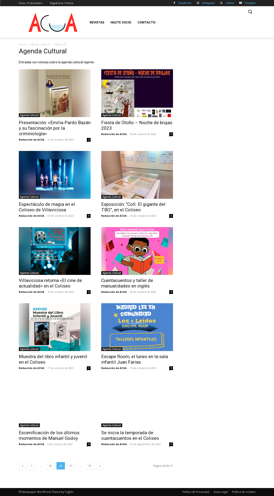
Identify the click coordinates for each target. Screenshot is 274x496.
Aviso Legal (221, 492)
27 (70, 466)
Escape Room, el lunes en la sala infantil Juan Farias (134, 359)
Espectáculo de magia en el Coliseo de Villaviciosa (47, 207)
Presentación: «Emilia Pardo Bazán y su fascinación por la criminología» (55, 128)
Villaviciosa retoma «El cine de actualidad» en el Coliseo (50, 283)
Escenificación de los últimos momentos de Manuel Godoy (49, 435)
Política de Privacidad (195, 492)
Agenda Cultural (40, 44)
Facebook (184, 3)
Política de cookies (243, 492)
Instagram (208, 3)
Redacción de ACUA (31, 139)
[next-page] (100, 465)
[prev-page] (22, 465)
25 (50, 466)
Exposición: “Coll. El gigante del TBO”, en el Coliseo (133, 207)
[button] (250, 11)
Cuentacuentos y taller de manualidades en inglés (127, 283)
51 (90, 466)
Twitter (229, 3)
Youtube (250, 3)
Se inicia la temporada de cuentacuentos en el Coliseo (130, 435)
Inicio (22, 44)
